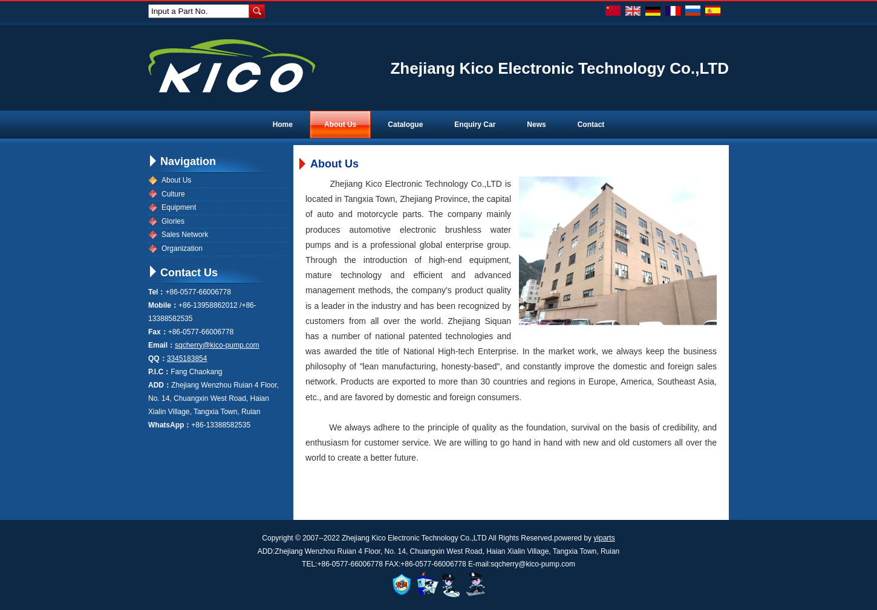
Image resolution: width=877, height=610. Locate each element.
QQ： (157, 358)
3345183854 (187, 358)
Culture (173, 194)
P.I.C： (159, 372)
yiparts (604, 538)
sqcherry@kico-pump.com (217, 345)
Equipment (178, 207)
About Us (176, 180)
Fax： (158, 332)
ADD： (159, 385)
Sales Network (184, 234)
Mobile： (163, 305)
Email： (161, 345)
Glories (172, 221)
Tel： (156, 292)
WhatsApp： (169, 425)
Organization (182, 248)
